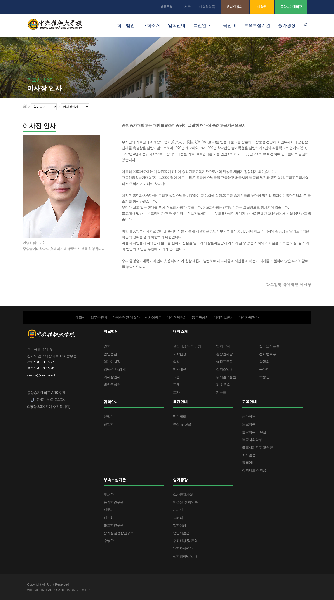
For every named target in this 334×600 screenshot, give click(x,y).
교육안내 (227, 25)
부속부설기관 (257, 25)
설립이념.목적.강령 (187, 346)
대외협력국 (207, 7)
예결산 (80, 317)
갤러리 (178, 518)
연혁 (107, 346)
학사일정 (248, 455)
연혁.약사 (223, 346)
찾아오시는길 (269, 346)
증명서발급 (181, 533)
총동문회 (166, 7)
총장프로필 (224, 361)
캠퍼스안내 (224, 369)
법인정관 (110, 354)
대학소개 (151, 25)
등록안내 (248, 462)
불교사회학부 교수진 (257, 447)
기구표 (221, 392)
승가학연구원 (114, 502)
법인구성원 (112, 384)
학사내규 (179, 369)
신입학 (109, 416)
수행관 (264, 377)
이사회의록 (153, 317)
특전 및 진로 (182, 424)
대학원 (262, 7)
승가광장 (287, 25)
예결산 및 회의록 (185, 502)
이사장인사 (112, 377)
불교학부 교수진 (254, 432)
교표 (176, 384)
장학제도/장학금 (254, 470)
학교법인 (126, 25)
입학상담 (179, 525)
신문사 (109, 510)
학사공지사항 (183, 494)
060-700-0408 (48, 399)
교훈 (176, 377)
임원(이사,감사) (115, 369)
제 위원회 (223, 384)
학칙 (176, 361)
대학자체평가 (249, 317)
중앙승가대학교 (291, 7)
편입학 (109, 424)
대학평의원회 (176, 317)
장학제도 (179, 416)
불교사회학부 (252, 440)
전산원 (109, 518)
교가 (176, 392)
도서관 (186, 7)
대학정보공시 (223, 317)
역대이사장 (112, 361)
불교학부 (248, 424)
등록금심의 (200, 317)
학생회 (264, 361)
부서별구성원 (226, 377)
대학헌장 (179, 354)
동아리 (264, 369)
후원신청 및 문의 (185, 541)
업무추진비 (98, 317)
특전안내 (202, 25)
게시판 (178, 510)
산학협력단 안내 (185, 556)
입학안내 (176, 25)
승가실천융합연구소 (119, 533)
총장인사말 (224, 354)
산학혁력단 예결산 (126, 317)
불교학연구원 (114, 525)
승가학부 (248, 416)
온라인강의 (234, 7)
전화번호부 (267, 354)
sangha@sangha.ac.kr (42, 375)
